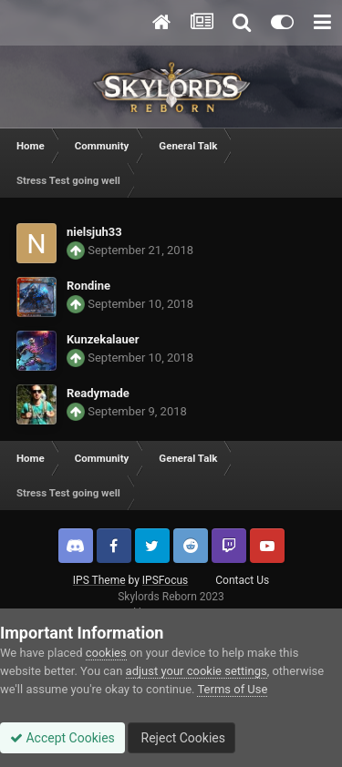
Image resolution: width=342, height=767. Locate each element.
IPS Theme (99, 580)
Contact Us (242, 580)
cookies (106, 653)
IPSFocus (165, 580)
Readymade (98, 393)
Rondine (88, 285)
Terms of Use (232, 689)
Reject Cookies (181, 738)
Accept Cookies (62, 738)
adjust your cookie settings (196, 671)
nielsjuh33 (94, 232)
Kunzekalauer (103, 339)
